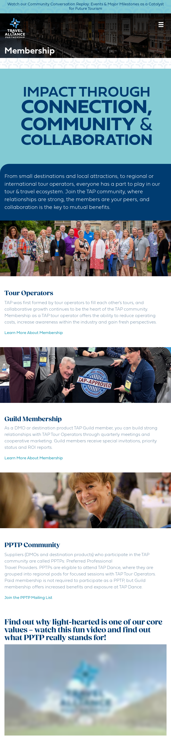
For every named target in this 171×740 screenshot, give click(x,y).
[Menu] (161, 24)
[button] (28, 598)
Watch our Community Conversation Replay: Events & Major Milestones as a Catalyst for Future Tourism (85, 6)
